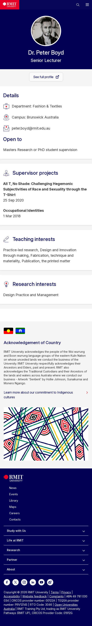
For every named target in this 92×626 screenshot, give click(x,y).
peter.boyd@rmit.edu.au (31, 128)
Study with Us (16, 530)
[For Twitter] (15, 582)
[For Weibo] (50, 582)
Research (13, 550)
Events (13, 494)
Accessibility (12, 596)
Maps (12, 506)
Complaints (56, 596)
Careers (14, 513)
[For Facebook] (7, 582)
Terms (55, 592)
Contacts (15, 519)
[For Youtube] (41, 582)
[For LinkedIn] (33, 582)
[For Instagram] (24, 582)
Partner (12, 559)
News (13, 488)
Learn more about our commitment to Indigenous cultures (46, 394)
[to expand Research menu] (83, 550)
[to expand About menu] (83, 569)
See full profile (43, 77)
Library (13, 500)
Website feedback (34, 596)
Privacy (66, 592)
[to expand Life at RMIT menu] (83, 540)
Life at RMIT (15, 540)
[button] (78, 4)
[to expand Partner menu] (83, 560)
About (11, 569)
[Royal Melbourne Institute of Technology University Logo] (9, 4)
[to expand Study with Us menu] (83, 531)
